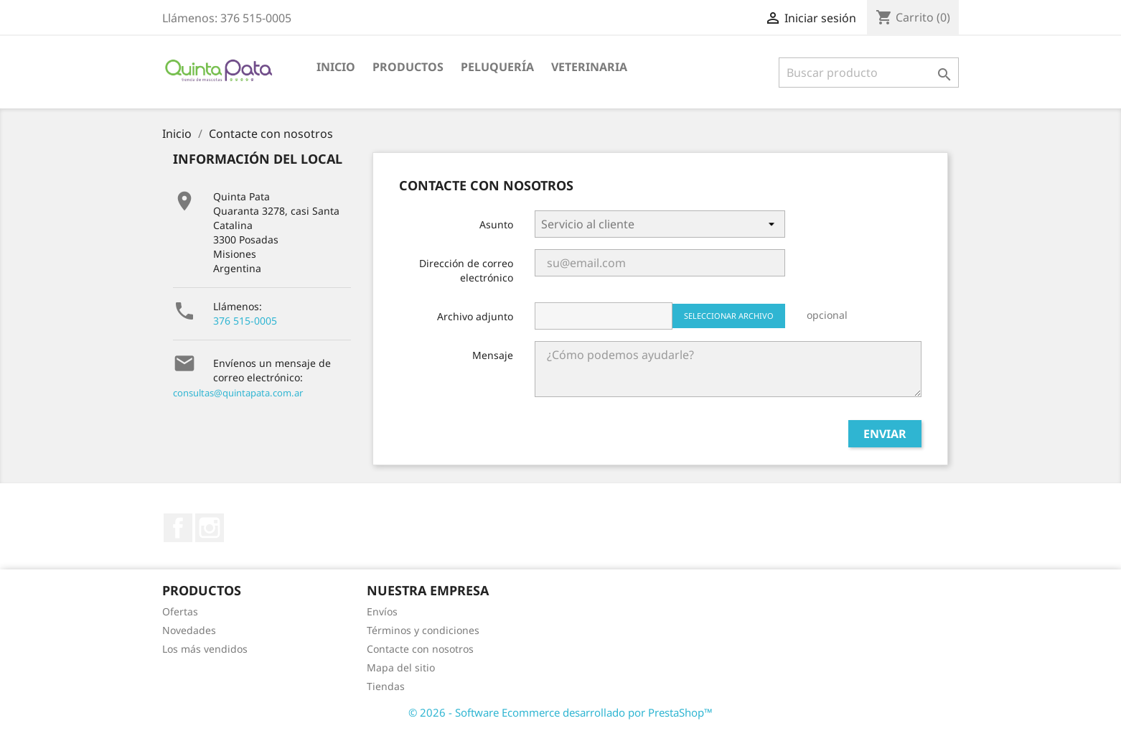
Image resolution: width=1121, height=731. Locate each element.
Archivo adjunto (475, 316)
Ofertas (180, 611)
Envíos (382, 611)
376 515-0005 (245, 320)
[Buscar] (869, 72)
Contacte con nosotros (420, 649)
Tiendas (386, 686)
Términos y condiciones (423, 630)
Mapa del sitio (401, 667)
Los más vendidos (205, 649)
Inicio (335, 67)
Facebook (178, 527)
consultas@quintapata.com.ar (238, 392)
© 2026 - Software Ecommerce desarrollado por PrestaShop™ (560, 712)
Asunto (496, 224)
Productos (408, 67)
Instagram (209, 527)
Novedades (189, 630)
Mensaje (492, 355)
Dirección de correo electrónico (466, 270)
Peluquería (497, 67)
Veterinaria (589, 67)
